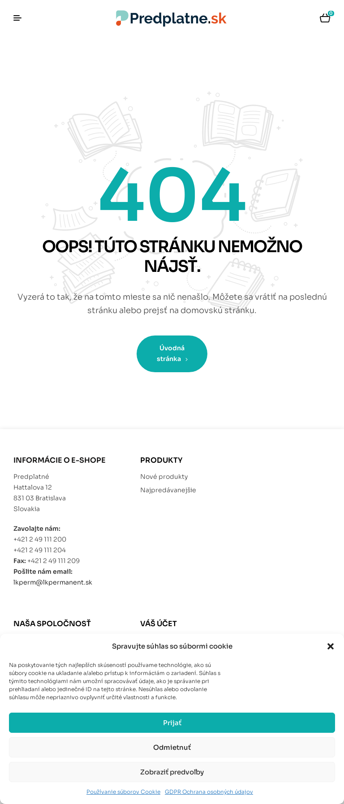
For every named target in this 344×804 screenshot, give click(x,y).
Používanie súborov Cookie (123, 791)
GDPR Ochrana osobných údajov (209, 791)
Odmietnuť (172, 747)
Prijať (172, 722)
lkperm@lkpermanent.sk (52, 582)
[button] (330, 646)
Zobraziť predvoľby (172, 772)
